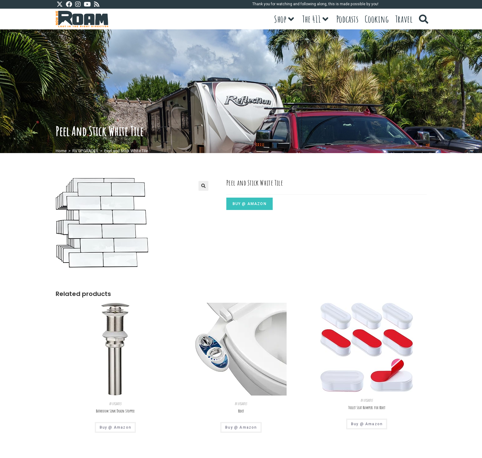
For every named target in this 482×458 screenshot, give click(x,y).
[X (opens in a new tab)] (60, 4)
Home (61, 151)
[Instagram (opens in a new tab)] (78, 4)
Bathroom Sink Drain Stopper (115, 411)
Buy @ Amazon (249, 204)
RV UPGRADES (85, 151)
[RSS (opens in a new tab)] (96, 4)
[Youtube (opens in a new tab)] (87, 4)
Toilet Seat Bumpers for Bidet (366, 407)
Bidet (241, 411)
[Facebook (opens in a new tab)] (69, 4)
